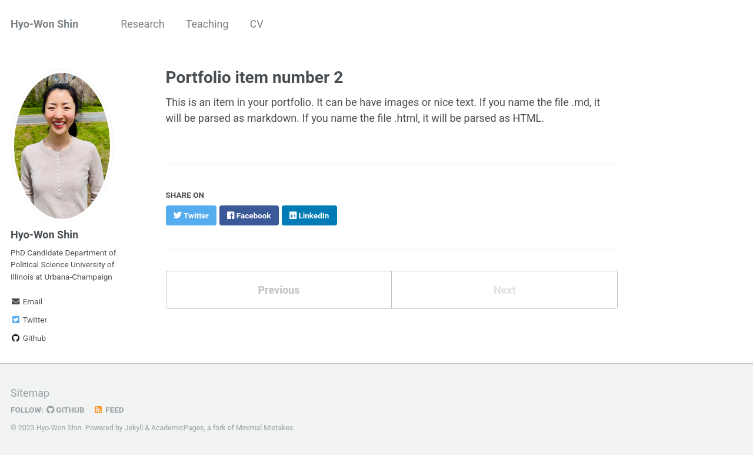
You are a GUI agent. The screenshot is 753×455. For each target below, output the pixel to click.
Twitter (29, 319)
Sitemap (30, 393)
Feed (109, 409)
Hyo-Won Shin (44, 24)
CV (257, 24)
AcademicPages (177, 428)
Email (26, 301)
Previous (278, 290)
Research (143, 24)
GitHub (65, 409)
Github (28, 338)
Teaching (207, 24)
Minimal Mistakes (264, 428)
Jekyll (134, 428)
